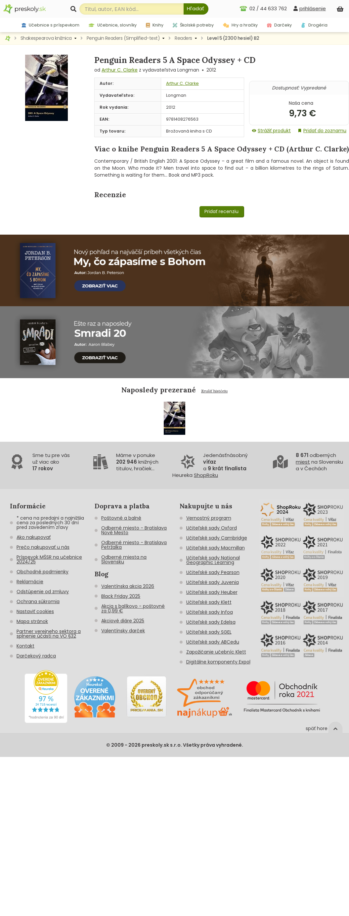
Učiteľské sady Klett (209, 602)
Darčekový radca (36, 656)
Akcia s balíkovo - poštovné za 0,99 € (133, 608)
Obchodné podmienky (42, 571)
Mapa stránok (32, 621)
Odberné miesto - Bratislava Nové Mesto (134, 530)
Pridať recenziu (221, 211)
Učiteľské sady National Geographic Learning (213, 560)
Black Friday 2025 (120, 596)
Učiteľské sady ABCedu (212, 642)
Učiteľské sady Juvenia (212, 582)
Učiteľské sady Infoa (209, 612)
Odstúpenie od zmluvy (43, 591)
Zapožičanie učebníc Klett (216, 652)
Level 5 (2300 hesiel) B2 (233, 38)
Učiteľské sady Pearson (213, 572)
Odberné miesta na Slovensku (124, 559)
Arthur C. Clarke (120, 70)
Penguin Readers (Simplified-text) (123, 38)
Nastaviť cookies (35, 611)
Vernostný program (208, 518)
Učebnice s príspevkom (50, 25)
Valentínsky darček (123, 630)
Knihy (154, 25)
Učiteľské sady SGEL (209, 632)
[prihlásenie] (309, 8)
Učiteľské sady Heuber (212, 592)
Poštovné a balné (121, 518)
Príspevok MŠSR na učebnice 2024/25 (49, 559)
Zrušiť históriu (214, 390)
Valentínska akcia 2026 (127, 586)
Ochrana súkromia (38, 601)
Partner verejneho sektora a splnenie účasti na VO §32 (49, 633)
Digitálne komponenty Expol (218, 661)
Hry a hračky (240, 25)
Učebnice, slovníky (113, 25)
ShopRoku (206, 475)
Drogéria (314, 25)
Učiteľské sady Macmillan (215, 547)
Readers (183, 38)
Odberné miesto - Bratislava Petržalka (134, 544)
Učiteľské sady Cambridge (216, 538)
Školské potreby (193, 25)
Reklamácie (30, 581)
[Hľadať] (196, 9)
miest (303, 461)
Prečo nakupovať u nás (43, 547)
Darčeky (279, 25)
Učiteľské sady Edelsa (211, 622)
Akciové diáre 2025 (122, 620)
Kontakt (25, 646)
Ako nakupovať (34, 537)
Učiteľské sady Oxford (211, 528)
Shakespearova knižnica (46, 38)
